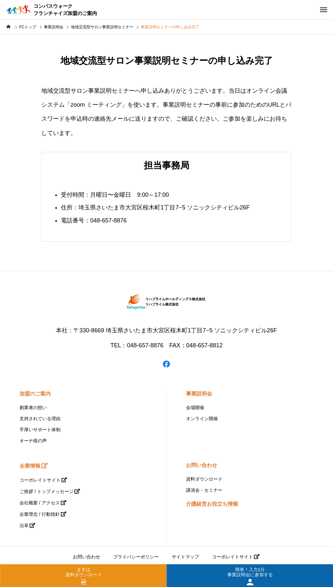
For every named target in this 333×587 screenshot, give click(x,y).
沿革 (24, 525)
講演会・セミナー (204, 490)
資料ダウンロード (204, 479)
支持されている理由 (40, 418)
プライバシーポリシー (136, 556)
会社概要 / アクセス (40, 502)
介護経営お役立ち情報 (212, 504)
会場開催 (195, 407)
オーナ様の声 (33, 440)
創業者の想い (33, 407)
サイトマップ (185, 556)
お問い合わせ (201, 465)
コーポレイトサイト (40, 480)
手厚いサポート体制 (40, 429)
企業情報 (30, 466)
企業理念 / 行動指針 (40, 514)
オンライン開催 (202, 418)
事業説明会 (199, 393)
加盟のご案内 (35, 393)
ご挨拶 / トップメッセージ (46, 491)
